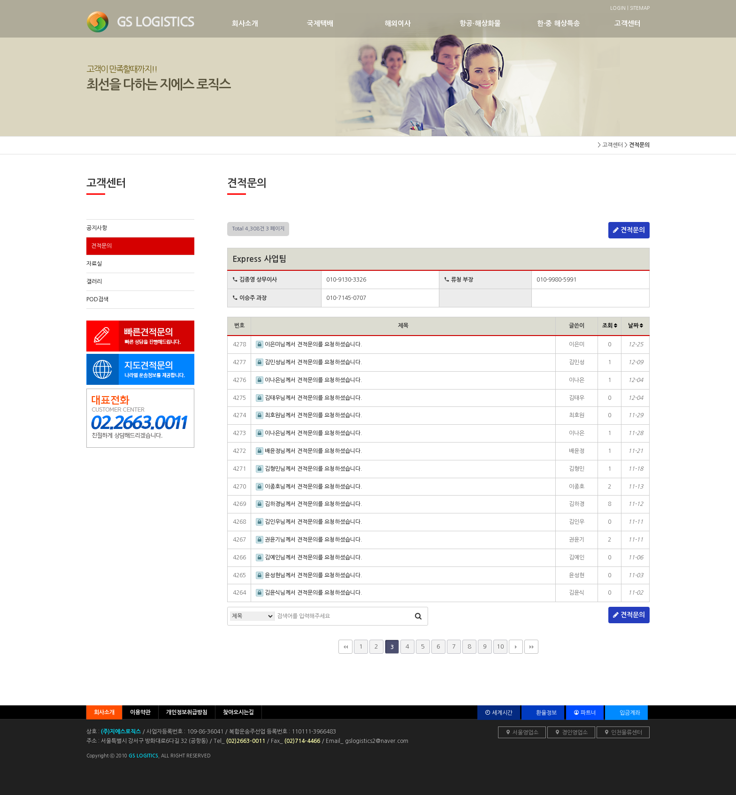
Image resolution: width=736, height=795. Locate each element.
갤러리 (94, 281)
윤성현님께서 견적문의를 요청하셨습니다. (309, 575)
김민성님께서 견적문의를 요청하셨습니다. (309, 362)
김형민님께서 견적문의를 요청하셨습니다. (309, 469)
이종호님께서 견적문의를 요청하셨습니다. (309, 486)
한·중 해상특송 (575, 23)
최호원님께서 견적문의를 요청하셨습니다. (309, 415)
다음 (516, 647)
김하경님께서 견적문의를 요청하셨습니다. (309, 504)
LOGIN (618, 8)
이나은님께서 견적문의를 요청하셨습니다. (309, 380)
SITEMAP (640, 8)
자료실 (94, 264)
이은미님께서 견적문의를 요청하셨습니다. (309, 344)
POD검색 (97, 299)
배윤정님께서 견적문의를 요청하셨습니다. (309, 451)
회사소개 (269, 23)
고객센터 (630, 23)
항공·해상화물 (498, 23)
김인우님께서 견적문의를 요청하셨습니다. (309, 522)
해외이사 (422, 23)
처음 (345, 647)
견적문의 (101, 246)
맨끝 (531, 647)
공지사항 (96, 228)
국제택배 (345, 23)
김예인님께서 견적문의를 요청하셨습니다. (309, 557)
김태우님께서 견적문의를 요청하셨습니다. (309, 398)
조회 (609, 326)
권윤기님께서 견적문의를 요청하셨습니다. (309, 540)
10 (500, 646)
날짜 (635, 326)
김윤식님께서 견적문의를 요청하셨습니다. (309, 593)
